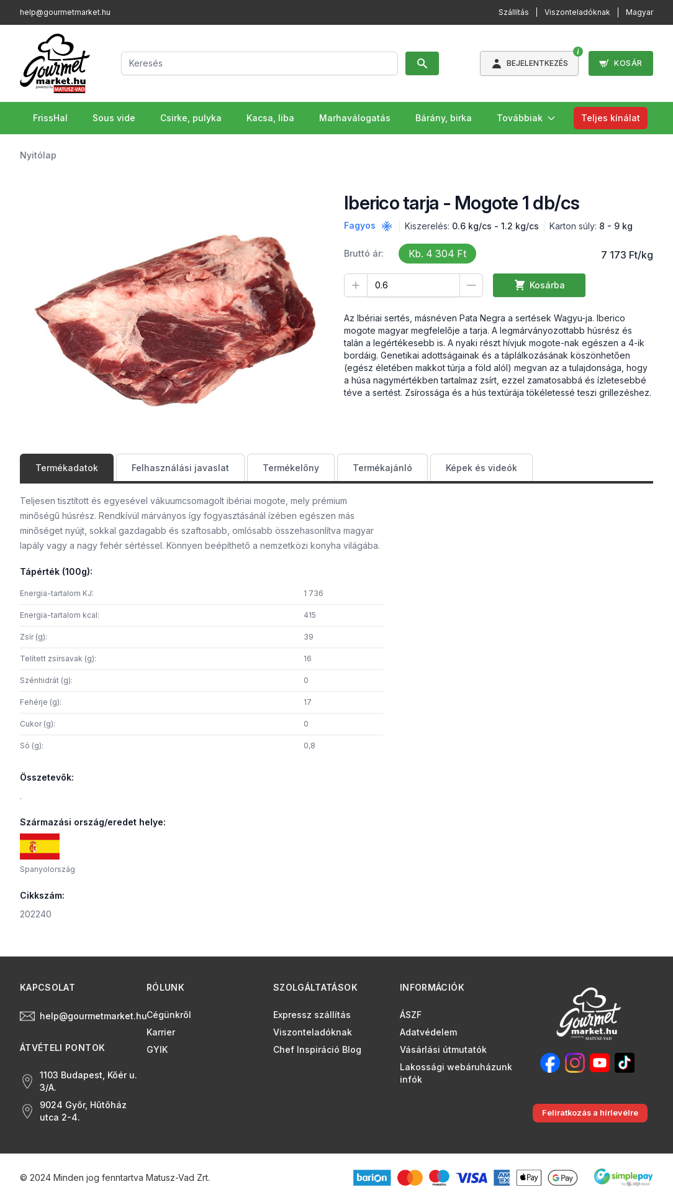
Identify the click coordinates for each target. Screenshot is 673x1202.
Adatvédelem (428, 1032)
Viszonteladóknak (577, 12)
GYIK (157, 1049)
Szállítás (514, 12)
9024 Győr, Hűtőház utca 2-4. (73, 1110)
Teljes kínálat (610, 117)
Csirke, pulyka (191, 117)
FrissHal (50, 117)
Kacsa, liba (270, 117)
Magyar (639, 12)
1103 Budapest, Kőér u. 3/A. (78, 1081)
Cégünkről (169, 1014)
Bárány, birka (443, 117)
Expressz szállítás (312, 1014)
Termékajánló (382, 467)
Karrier (161, 1032)
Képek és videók (481, 467)
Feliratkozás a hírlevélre (590, 1112)
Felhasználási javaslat (180, 467)
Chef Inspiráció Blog (317, 1049)
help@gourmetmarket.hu (65, 12)
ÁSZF (411, 1014)
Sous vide (114, 117)
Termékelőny (291, 467)
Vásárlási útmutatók (443, 1049)
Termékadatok (66, 467)
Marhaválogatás (355, 117)
